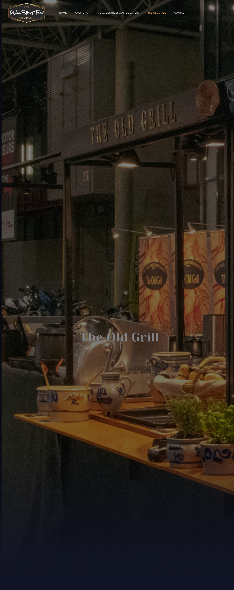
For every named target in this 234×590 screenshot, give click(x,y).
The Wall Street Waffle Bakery (117, 12)
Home (63, 12)
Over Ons (81, 12)
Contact (180, 12)
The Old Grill (157, 12)
